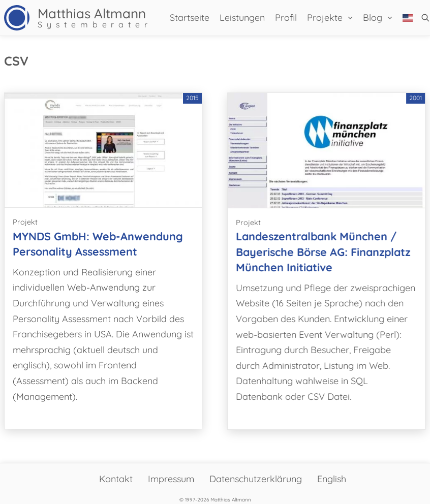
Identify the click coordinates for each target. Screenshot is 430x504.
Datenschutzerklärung (255, 479)
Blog (372, 17)
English (331, 479)
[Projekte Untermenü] (350, 17)
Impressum (171, 479)
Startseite (189, 17)
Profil (286, 17)
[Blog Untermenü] (389, 17)
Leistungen (242, 17)
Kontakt (116, 479)
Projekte (325, 17)
